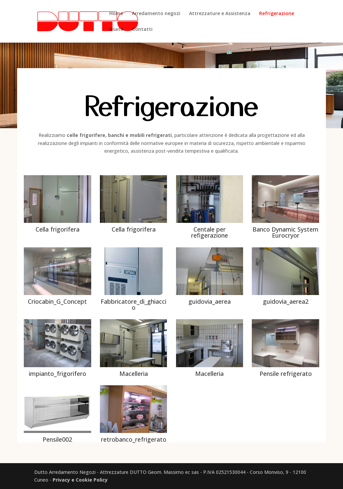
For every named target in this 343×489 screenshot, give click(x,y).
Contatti (142, 29)
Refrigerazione (276, 13)
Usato (116, 29)
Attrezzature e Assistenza (219, 13)
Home (116, 13)
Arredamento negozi (156, 13)
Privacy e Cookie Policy (80, 480)
